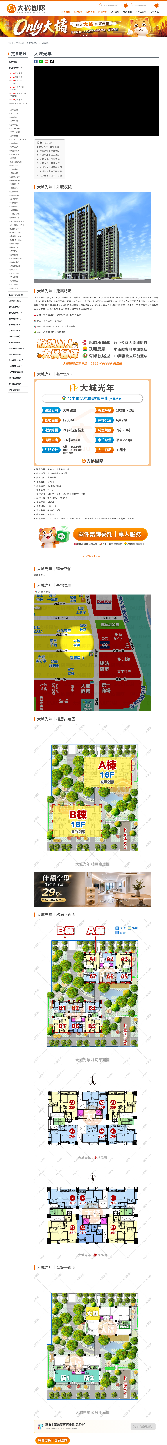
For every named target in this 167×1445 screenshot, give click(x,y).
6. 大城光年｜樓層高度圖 (49, 167)
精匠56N (14, 288)
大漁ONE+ (14, 273)
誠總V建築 (14, 262)
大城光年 (45, 43)
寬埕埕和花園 (16, 258)
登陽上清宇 (15, 165)
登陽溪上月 (15, 184)
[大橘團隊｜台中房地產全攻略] (25, 8)
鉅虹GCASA (15, 229)
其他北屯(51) (15, 301)
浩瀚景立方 (15, 151)
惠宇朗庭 (14, 117)
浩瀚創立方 (15, 154)
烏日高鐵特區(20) (17, 348)
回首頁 (10, 43)
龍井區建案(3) (15, 384)
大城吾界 (14, 210)
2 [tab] (83, 35)
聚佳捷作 (14, 199)
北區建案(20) (15, 330)
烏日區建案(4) (16, 354)
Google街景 (42, 591)
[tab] (18, 62)
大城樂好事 (15, 217)
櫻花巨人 (14, 251)
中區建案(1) (14, 342)
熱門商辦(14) (15, 390)
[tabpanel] (83, 26)
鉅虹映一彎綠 (16, 240)
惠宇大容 (14, 113)
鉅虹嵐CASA (15, 236)
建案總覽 (13, 61)
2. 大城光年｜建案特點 (48, 151)
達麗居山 (14, 247)
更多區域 (20, 43)
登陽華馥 (14, 191)
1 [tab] (80, 35)
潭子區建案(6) (15, 378)
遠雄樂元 (16, 73)
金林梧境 (14, 255)
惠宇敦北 (14, 136)
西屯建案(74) (15, 312)
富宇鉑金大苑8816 (18, 139)
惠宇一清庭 (15, 128)
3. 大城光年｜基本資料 (48, 155)
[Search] (113, 6)
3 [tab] (86, 35)
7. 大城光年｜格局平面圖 (49, 171)
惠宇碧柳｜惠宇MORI (18, 94)
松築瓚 (13, 158)
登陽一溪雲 (15, 195)
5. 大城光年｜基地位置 (48, 163)
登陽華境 (14, 188)
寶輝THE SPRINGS (16, 82)
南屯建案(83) (15, 307)
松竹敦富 (14, 281)
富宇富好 (14, 147)
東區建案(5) (14, 336)
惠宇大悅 (14, 110)
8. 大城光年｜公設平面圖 (49, 175)
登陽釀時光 (15, 180)
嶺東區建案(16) (16, 360)
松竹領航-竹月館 (17, 221)
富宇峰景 (14, 143)
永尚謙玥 (16, 100)
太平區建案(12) (16, 372)
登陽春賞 (14, 173)
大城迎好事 (15, 214)
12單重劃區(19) (16, 295)
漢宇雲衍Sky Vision (18, 88)
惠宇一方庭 (15, 132)
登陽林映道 (15, 169)
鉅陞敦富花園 (16, 162)
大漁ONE (14, 269)
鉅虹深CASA (15, 232)
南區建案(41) (15, 318)
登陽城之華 (15, 177)
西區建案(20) (15, 324)
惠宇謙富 (14, 125)
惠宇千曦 (14, 121)
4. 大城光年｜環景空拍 (48, 159)
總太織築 (14, 284)
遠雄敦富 (16, 77)
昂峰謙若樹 (15, 266)
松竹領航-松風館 (17, 225)
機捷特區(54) (32, 43)
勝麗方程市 (15, 243)
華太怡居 (14, 277)
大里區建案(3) (15, 366)
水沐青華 (14, 203)
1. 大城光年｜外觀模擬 (48, 146)
